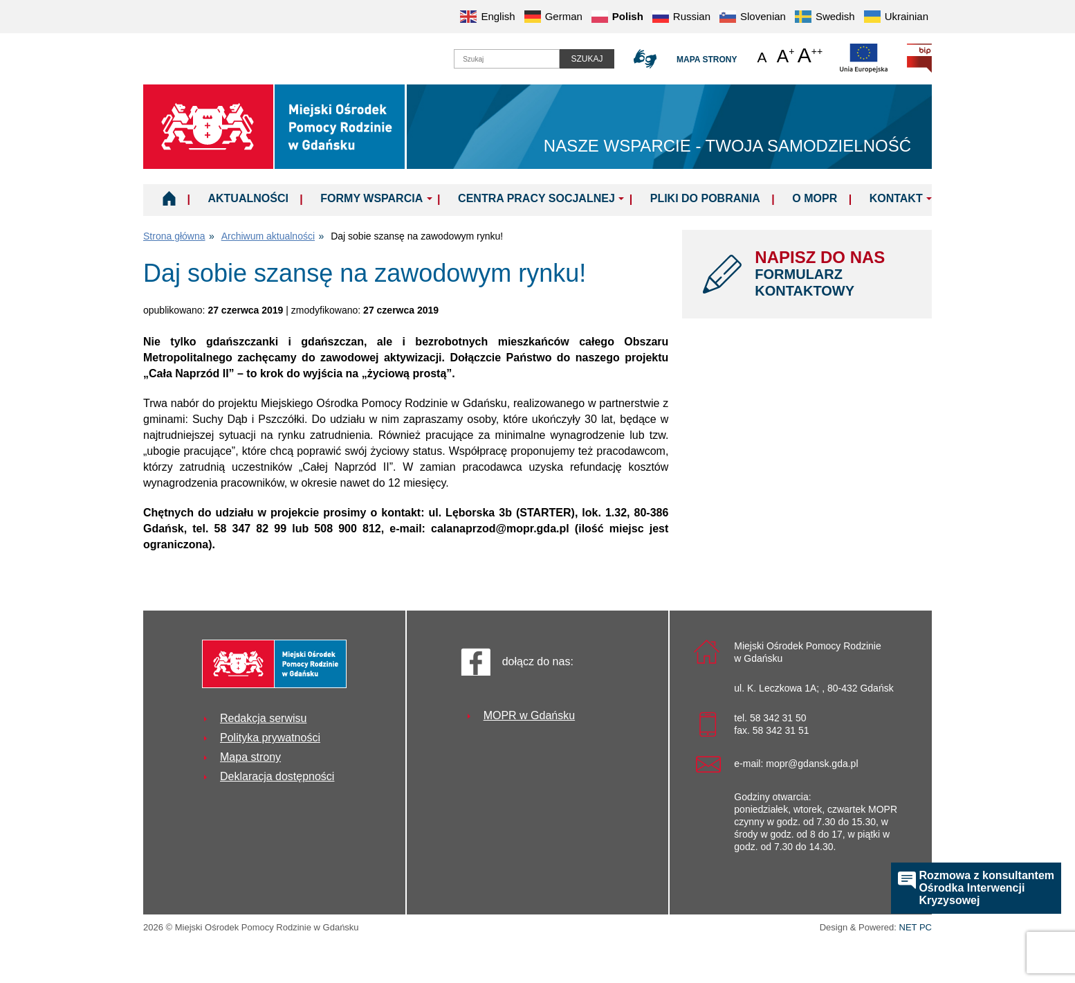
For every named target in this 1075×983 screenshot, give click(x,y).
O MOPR (814, 198)
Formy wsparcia (371, 198)
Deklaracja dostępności (277, 776)
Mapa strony (707, 59)
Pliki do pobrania (705, 198)
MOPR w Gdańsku (529, 715)
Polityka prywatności (270, 737)
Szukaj (587, 59)
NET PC (915, 928)
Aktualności (248, 198)
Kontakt (896, 198)
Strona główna (174, 236)
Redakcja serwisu (263, 718)
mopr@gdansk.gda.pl (812, 763)
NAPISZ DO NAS (833, 273)
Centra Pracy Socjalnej (536, 198)
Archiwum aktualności (268, 236)
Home (169, 198)
